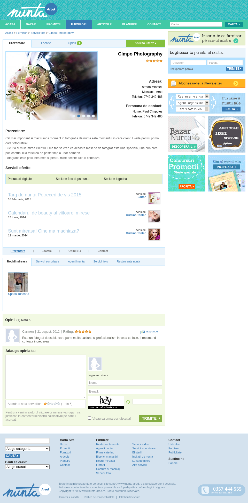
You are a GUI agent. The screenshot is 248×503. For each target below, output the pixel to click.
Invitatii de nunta (142, 456)
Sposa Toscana (18, 294)
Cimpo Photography (61, 32)
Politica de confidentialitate (99, 497)
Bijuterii (137, 452)
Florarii (100, 464)
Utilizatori (174, 444)
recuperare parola (182, 68)
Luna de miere (141, 460)
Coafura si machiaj (108, 468)
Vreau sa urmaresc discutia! (109, 418)
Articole (104, 24)
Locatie (47, 250)
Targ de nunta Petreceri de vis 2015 (44, 194)
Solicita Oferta (145, 43)
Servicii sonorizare (47, 261)
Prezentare (18, 250)
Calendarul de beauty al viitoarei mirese (49, 212)
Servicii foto (37, 32)
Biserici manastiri (107, 456)
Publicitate (175, 452)
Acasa (10, 24)
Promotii (53, 24)
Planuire (129, 24)
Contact (154, 24)
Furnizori (79, 24)
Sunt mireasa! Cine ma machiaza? (43, 231)
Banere (172, 463)
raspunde (149, 331)
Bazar (31, 24)
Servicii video (140, 444)
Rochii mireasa (17, 261)
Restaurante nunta (128, 261)
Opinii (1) (74, 250)
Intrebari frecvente (129, 497)
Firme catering (105, 452)
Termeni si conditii (69, 497)
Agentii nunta (76, 261)
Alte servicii (139, 464)
